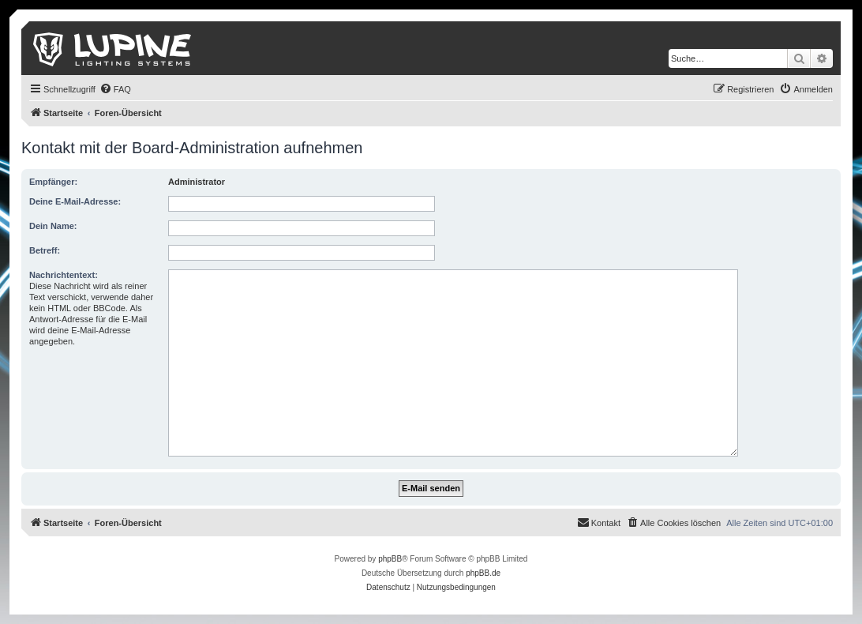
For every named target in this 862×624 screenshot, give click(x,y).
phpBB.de (483, 573)
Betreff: (44, 250)
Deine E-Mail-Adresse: (75, 201)
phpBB (390, 558)
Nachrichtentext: (63, 275)
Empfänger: (53, 181)
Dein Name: (53, 226)
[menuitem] (115, 89)
